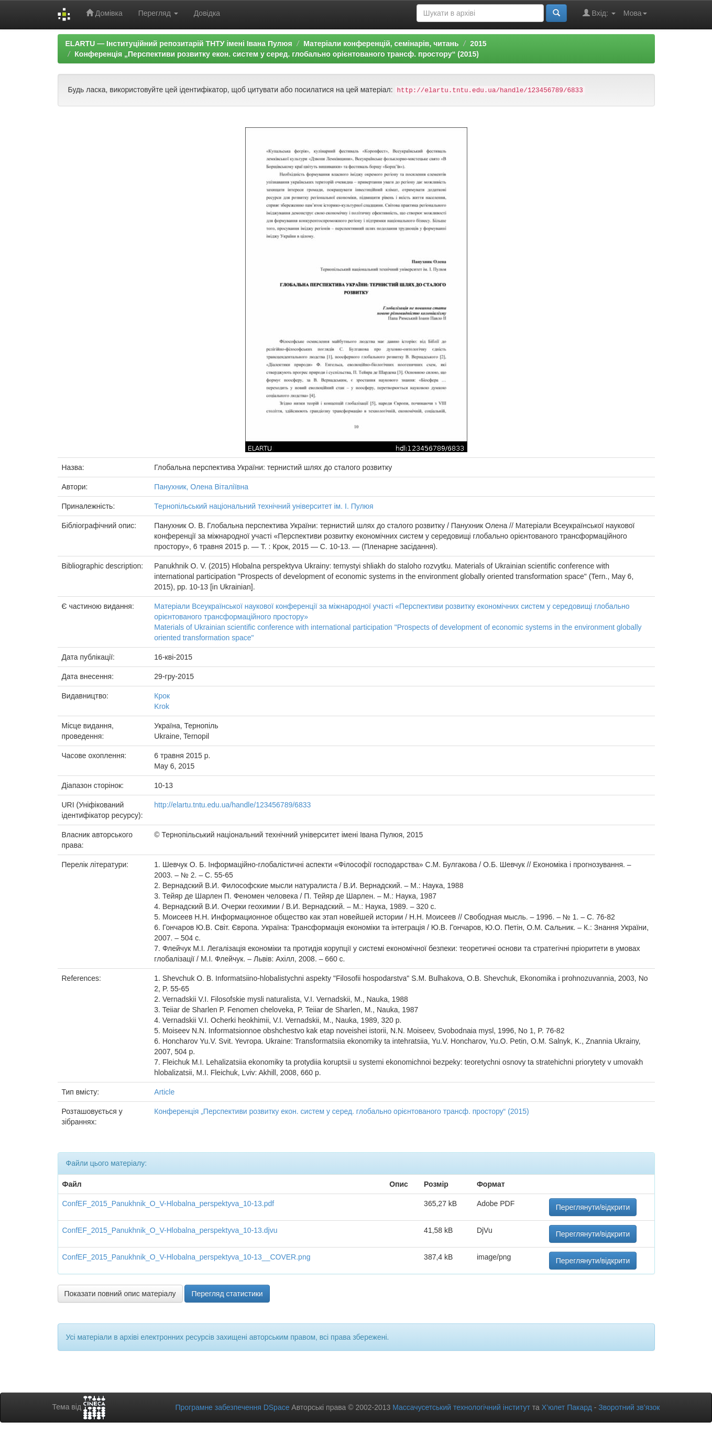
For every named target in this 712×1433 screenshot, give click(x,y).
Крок (162, 696)
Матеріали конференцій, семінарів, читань (380, 43)
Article (164, 1092)
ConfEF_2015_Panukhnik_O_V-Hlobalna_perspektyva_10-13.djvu (170, 1230)
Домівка (104, 12)
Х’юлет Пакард (567, 1407)
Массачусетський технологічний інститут (461, 1407)
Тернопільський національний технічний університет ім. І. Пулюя (263, 506)
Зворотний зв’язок (629, 1407)
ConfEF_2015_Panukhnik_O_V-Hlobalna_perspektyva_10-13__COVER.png (186, 1257)
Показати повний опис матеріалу (120, 1293)
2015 (478, 43)
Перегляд (158, 13)
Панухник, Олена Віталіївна (201, 487)
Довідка (207, 13)
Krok (161, 706)
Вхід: (599, 12)
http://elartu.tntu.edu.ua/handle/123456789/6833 (232, 805)
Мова (635, 13)
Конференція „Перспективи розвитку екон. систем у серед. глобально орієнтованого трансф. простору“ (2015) (276, 54)
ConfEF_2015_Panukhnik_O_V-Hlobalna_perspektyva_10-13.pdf (168, 1203)
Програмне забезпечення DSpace (232, 1407)
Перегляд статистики (226, 1293)
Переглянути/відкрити (593, 1207)
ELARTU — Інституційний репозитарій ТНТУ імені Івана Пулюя (178, 43)
